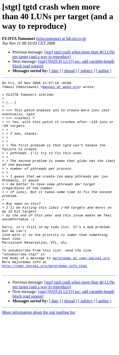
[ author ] (103, 71)
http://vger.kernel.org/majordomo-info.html (44, 303)
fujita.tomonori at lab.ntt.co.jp (61, 38)
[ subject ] (86, 71)
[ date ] (55, 71)
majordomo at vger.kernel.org (81, 293)
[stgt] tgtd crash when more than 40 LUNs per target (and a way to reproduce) (63, 54)
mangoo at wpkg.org (61, 88)
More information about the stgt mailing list (38, 350)
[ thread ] (69, 71)
